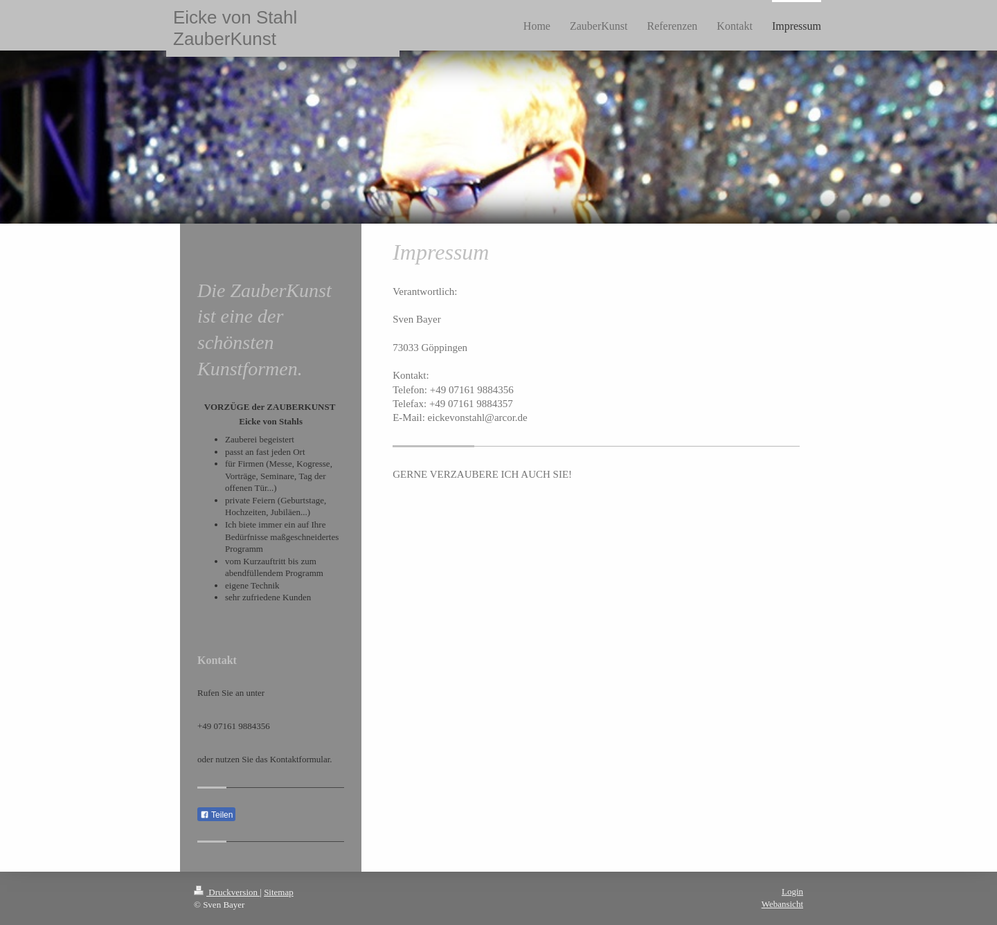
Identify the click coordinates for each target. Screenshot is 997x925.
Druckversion (227, 892)
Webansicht (782, 904)
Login (792, 891)
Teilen (216, 815)
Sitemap (279, 892)
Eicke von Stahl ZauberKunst (235, 28)
